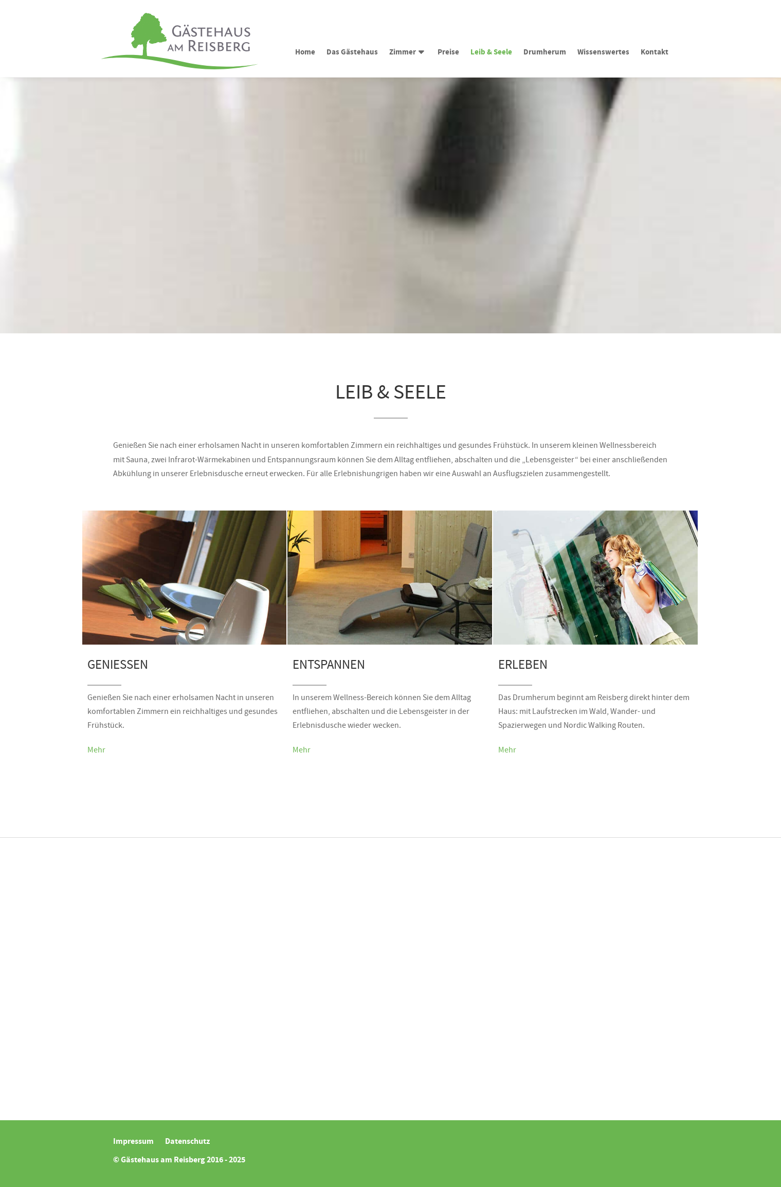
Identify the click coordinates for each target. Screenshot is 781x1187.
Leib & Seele (491, 52)
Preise (448, 52)
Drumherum (544, 52)
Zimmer (402, 52)
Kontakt (654, 52)
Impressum (133, 1141)
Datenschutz (187, 1141)
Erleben (523, 664)
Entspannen (329, 664)
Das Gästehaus (352, 52)
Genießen (117, 664)
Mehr (96, 750)
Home (305, 52)
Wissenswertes (603, 52)
